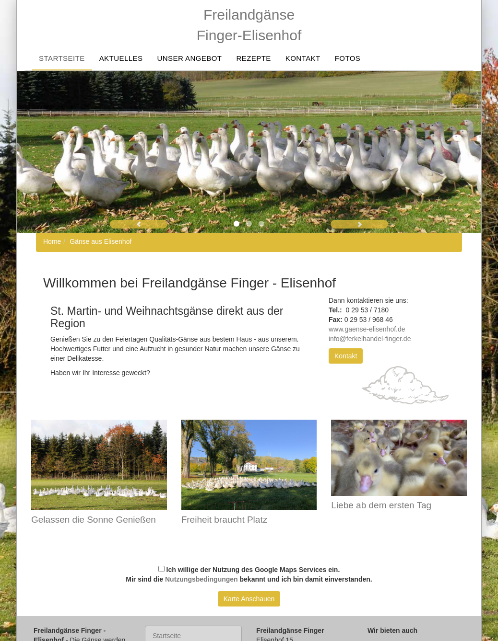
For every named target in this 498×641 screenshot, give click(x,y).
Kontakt (302, 58)
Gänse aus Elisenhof (100, 241)
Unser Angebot (189, 58)
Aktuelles (121, 58)
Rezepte (253, 58)
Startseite (62, 58)
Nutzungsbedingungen (201, 579)
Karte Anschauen (249, 599)
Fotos (348, 58)
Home (52, 241)
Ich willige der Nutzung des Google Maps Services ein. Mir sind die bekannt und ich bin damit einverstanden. (249, 574)
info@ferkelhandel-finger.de (371, 339)
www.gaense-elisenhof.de (367, 329)
